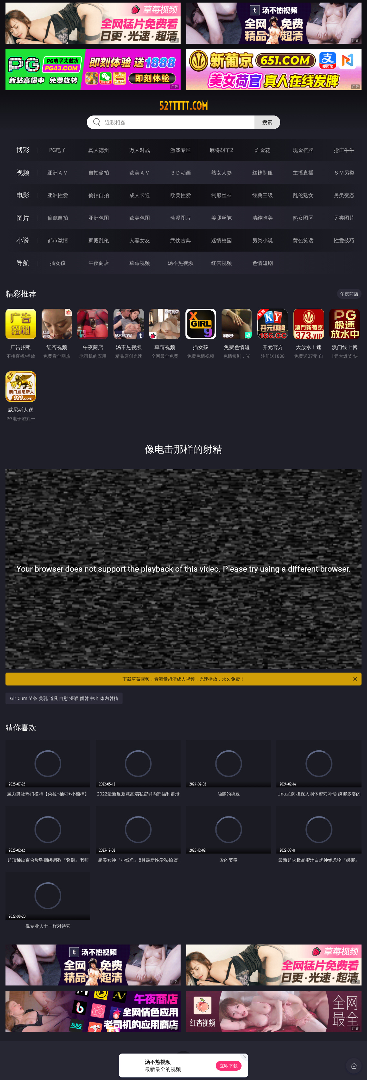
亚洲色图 (98, 217)
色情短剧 (262, 262)
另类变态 (344, 195)
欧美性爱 (180, 195)
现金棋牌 (303, 150)
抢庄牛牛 (344, 150)
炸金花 (262, 150)
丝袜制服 (262, 172)
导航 (22, 262)
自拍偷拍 (98, 172)
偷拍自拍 (98, 195)
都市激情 (57, 240)
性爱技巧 (344, 240)
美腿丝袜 (221, 217)
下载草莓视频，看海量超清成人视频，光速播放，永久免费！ (240, 679)
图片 (22, 217)
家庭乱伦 (98, 240)
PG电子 (57, 150)
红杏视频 (221, 262)
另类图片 (344, 217)
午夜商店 (98, 262)
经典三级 (262, 195)
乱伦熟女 (303, 195)
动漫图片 (180, 217)
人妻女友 (139, 240)
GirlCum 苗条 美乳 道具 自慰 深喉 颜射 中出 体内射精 (64, 698)
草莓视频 (139, 262)
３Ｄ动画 (180, 172)
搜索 (267, 122)
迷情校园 (221, 240)
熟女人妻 (221, 172)
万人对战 (139, 150)
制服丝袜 (221, 195)
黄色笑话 (303, 240)
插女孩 (57, 262)
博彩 (22, 149)
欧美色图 (139, 217)
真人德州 (98, 150)
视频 (22, 172)
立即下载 (229, 1066)
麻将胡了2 (221, 150)
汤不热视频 (180, 262)
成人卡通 (139, 195)
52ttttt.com (183, 105)
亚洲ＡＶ (57, 172)
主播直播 (303, 172)
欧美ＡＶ (139, 172)
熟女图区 (303, 217)
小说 (22, 240)
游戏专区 (180, 150)
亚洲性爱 (57, 195)
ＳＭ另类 (344, 172)
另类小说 (262, 240)
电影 (22, 195)
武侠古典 (180, 240)
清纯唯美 (262, 217)
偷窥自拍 (57, 217)
